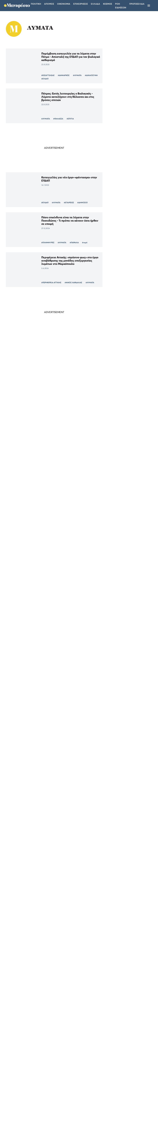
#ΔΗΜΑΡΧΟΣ (61, 75)
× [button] (46, 1049)
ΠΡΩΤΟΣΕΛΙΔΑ (136, 3)
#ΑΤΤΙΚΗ (42, 404)
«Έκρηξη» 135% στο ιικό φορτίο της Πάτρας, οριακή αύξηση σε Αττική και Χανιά (62, 385)
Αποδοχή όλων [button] (15, 1112)
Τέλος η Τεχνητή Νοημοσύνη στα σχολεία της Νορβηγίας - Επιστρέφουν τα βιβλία (125, 462)
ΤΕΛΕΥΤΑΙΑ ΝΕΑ (115, 386)
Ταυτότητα (79, 1086)
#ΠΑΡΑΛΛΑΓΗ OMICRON (50, 785)
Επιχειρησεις (80, 3)
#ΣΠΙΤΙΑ (67, 119)
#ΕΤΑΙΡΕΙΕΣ (66, 202)
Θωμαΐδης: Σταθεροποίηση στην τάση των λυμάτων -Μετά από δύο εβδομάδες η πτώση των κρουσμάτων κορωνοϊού (65, 603)
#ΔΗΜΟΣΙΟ (80, 202)
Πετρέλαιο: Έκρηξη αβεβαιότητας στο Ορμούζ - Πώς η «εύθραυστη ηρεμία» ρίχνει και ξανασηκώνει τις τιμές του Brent (125, 400)
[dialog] (26, 1085)
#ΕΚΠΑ (72, 782)
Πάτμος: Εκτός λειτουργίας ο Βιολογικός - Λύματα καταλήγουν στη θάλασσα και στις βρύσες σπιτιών (65, 97)
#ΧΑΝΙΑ (63, 404)
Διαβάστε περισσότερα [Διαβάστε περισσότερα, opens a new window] (30, 1075)
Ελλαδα (95, 3)
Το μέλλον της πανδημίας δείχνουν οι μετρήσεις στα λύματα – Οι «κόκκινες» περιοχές (63, 563)
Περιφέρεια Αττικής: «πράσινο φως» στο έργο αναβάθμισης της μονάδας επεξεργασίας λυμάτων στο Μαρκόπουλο (64, 260)
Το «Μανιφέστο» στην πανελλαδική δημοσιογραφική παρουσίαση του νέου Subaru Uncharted (123, 442)
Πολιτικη (36, 3)
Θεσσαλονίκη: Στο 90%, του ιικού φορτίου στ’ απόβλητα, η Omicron (65, 801)
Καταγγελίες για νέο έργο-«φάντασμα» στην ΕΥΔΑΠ (63, 179)
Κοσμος (107, 3)
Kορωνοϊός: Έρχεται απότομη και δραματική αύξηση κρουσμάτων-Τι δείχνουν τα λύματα (60, 923)
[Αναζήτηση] (154, 5)
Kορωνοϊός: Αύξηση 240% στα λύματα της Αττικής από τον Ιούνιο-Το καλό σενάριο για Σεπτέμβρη (65, 643)
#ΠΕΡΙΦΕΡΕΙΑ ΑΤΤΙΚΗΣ (49, 282)
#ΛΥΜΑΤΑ (74, 75)
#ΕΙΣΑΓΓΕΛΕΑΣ (45, 75)
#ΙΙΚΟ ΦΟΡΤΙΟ (73, 367)
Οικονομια (63, 3)
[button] (26, 1119)
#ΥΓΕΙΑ (86, 367)
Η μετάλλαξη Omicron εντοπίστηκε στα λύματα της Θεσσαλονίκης (63, 881)
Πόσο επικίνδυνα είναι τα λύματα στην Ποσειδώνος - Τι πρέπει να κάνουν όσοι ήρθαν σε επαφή (63, 220)
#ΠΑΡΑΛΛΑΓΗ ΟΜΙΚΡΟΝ (67, 745)
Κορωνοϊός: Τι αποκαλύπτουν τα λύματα (63, 959)
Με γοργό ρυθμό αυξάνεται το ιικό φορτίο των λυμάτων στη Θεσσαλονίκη (64, 681)
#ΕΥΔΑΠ (58, 79)
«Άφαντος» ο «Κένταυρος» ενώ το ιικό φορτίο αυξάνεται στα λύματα (62, 343)
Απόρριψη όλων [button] (36, 1112)
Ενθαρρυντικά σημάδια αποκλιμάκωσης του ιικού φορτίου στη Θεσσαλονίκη (63, 1001)
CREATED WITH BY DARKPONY (131, 1115)
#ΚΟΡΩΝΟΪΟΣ (45, 367)
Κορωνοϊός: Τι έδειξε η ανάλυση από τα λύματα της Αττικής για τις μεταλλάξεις (63, 841)
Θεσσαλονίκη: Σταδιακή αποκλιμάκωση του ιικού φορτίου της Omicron (63, 721)
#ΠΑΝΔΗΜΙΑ (60, 782)
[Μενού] (149, 5)
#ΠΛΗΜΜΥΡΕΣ (45, 242)
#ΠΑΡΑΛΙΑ (71, 242)
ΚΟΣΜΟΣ (117, 469)
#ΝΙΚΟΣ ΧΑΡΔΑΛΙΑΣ (70, 282)
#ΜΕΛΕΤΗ (70, 861)
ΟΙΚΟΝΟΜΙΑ (119, 410)
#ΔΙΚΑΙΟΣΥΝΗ (45, 79)
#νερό (82, 242)
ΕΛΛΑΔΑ (117, 431)
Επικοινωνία (98, 1086)
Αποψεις (49, 3)
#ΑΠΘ (75, 705)
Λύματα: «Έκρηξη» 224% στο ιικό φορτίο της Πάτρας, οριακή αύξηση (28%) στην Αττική (64, 425)
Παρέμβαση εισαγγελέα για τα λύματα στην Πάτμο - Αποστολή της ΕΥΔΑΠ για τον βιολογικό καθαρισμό (65, 57)
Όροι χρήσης (60, 1086)
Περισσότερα (50, 1040)
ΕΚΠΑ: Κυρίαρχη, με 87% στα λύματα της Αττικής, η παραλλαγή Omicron (64, 761)
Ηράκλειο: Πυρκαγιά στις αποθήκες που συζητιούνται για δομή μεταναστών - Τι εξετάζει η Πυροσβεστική (125, 421)
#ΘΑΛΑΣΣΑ (55, 119)
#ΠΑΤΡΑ (53, 404)
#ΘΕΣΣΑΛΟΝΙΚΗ (62, 705)
